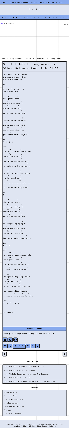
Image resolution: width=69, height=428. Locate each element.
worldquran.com (11, 403)
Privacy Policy (44, 424)
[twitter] (10, 340)
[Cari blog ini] (34, 24)
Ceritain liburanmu (13, 413)
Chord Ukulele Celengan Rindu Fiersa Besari (24, 366)
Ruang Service (10, 392)
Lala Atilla (48, 333)
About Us (9, 424)
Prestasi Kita (10, 396)
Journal (7, 410)
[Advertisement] (34, 42)
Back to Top (58, 424)
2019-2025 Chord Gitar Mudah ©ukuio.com (39, 426)
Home (3, 2)
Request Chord (29, 2)
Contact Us (20, 424)
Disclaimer (31, 424)
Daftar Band (57, 2)
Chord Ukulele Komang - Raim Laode (19, 370)
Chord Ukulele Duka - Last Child (18, 378)
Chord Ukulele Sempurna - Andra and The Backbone (26, 374)
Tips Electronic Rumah (14, 399)
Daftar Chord (44, 2)
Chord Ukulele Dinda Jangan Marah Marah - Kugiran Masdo (29, 381)
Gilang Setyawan (35, 333)
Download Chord (34, 328)
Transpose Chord (14, 2)
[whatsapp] (15, 340)
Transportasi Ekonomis (14, 406)
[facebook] (5, 340)
